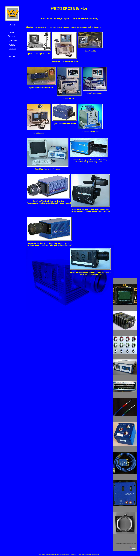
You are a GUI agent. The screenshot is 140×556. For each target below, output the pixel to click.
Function (12, 56)
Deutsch (12, 25)
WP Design (132, 548)
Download (12, 49)
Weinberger (12, 36)
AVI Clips (12, 45)
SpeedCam (13, 41)
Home (12, 32)
